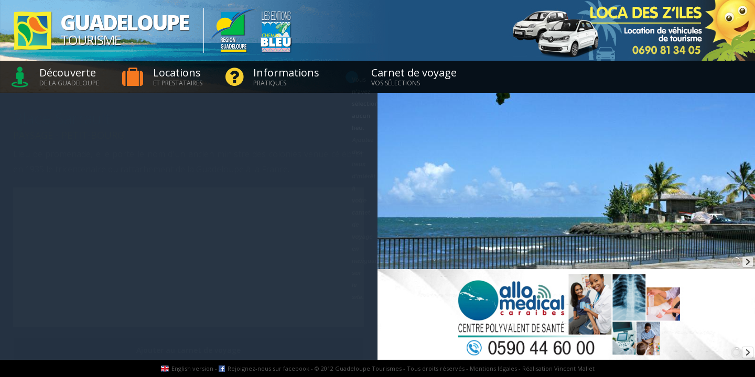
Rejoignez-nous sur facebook (268, 368)
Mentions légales (493, 368)
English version (192, 368)
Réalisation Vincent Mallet (558, 368)
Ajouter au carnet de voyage (188, 350)
